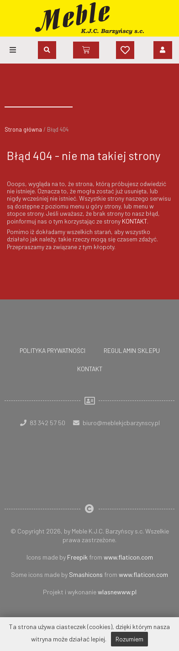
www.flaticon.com (128, 557)
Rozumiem (129, 639)
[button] (13, 50)
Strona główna (23, 129)
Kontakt (89, 369)
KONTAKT (134, 221)
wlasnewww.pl (117, 592)
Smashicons (86, 574)
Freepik (77, 557)
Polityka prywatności (52, 350)
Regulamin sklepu (132, 350)
